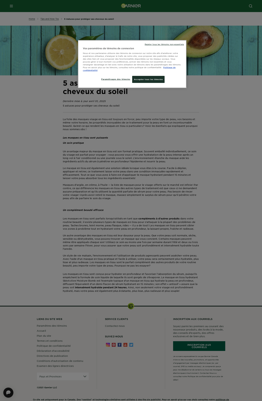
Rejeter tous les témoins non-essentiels (164, 44)
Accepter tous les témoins (148, 79)
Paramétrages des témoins (115, 79)
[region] (132, 64)
